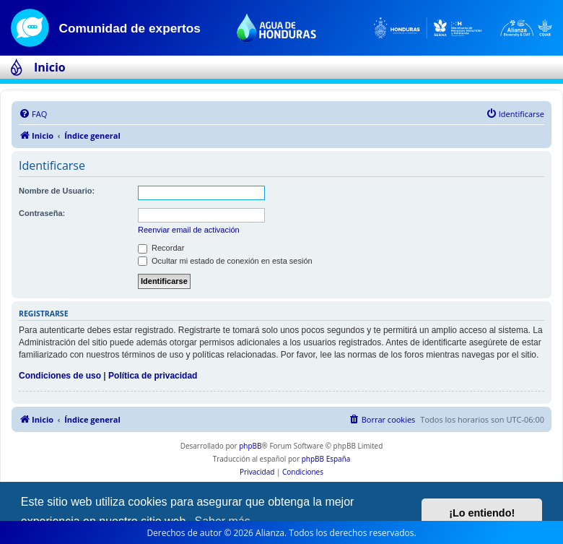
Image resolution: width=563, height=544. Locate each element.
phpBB (250, 446)
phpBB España (326, 459)
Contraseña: (42, 213)
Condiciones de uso (60, 376)
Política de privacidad (152, 376)
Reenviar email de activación (189, 229)
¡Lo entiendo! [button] (482, 513)
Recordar (161, 247)
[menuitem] (33, 114)
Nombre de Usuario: (57, 190)
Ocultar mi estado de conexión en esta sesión (225, 260)
